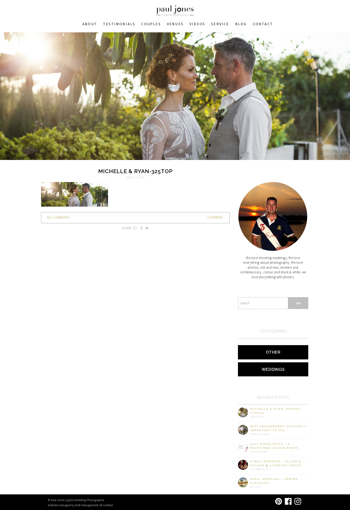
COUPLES (151, 24)
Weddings (273, 369)
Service (220, 24)
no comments (58, 217)
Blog (241, 24)
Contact (263, 24)
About (89, 24)
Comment (215, 217)
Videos (197, 24)
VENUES (175, 24)
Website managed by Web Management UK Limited (80, 505)
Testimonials (119, 24)
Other (273, 352)
